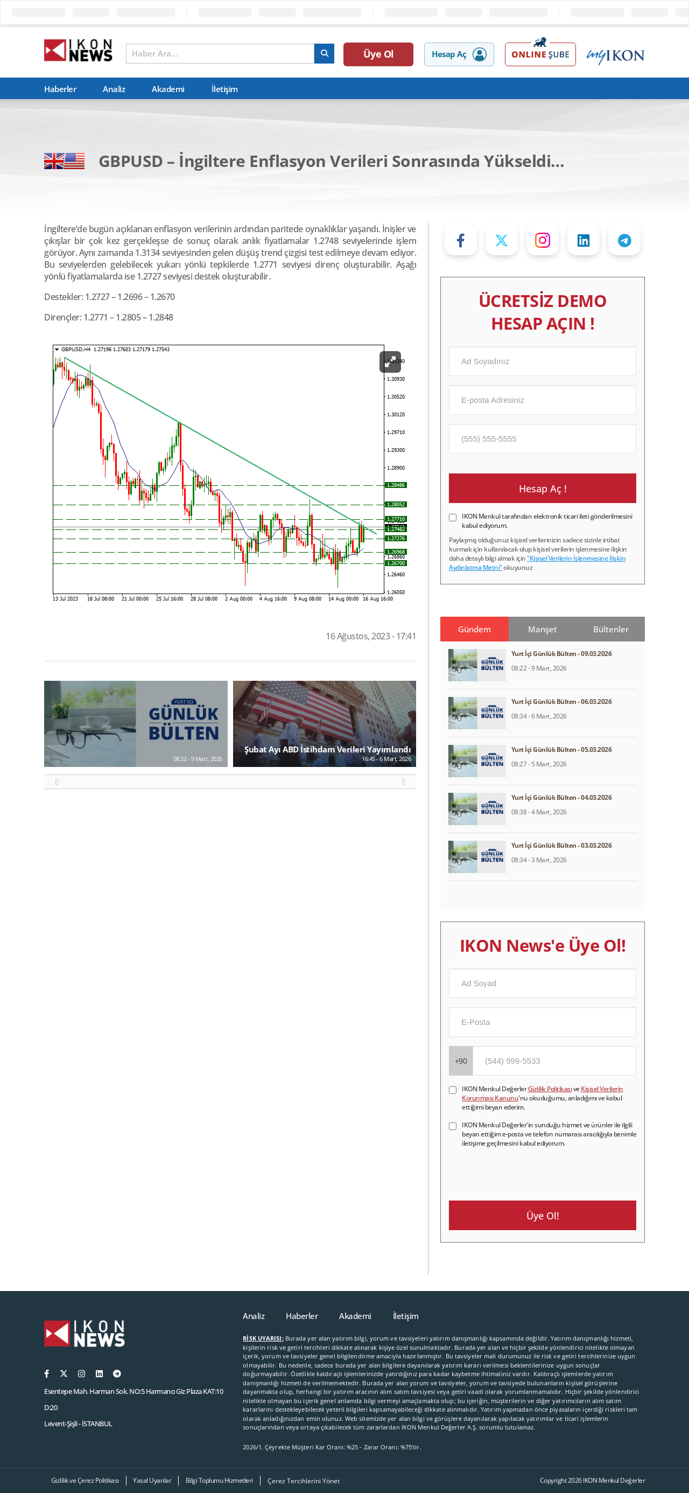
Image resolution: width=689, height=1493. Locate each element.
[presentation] (531, 1169)
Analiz (114, 88)
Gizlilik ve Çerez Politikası (85, 1480)
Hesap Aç (459, 54)
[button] (57, 782)
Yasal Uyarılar (152, 1480)
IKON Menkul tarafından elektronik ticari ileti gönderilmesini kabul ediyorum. (547, 521)
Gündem (474, 629)
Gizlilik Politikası (550, 1088)
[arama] (324, 54)
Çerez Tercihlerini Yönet (304, 1480)
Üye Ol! (542, 1215)
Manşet (542, 629)
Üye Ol (378, 53)
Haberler (60, 88)
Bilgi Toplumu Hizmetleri (219, 1480)
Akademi (168, 88)
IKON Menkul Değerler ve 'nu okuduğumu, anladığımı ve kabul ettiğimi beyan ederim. (542, 1098)
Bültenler (611, 629)
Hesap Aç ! (543, 488)
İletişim (225, 88)
